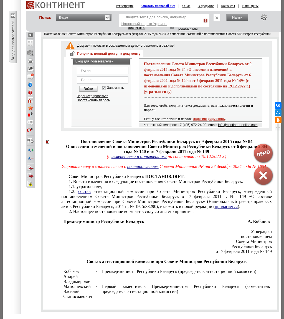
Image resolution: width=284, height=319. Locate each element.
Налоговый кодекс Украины (144, 24)
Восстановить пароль (93, 100)
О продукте (206, 6)
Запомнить (115, 88)
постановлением (142, 166)
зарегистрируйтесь (209, 119)
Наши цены (250, 6)
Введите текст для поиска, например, (154, 20)
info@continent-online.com (237, 125)
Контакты (228, 6)
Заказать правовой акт (158, 6)
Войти (88, 89)
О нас (186, 6)
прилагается (226, 206)
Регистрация (125, 6)
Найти (237, 17)
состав (84, 191)
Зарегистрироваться (92, 96)
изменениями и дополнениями (139, 156)
